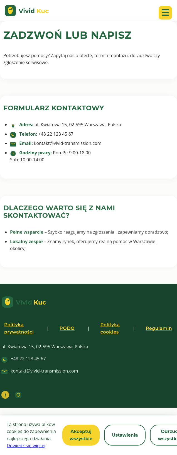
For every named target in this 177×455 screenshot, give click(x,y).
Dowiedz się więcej (26, 445)
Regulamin (159, 328)
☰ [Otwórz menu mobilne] (165, 12)
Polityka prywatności (19, 328)
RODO (67, 328)
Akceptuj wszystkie (81, 435)
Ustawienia (125, 435)
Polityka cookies (110, 328)
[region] (88, 435)
